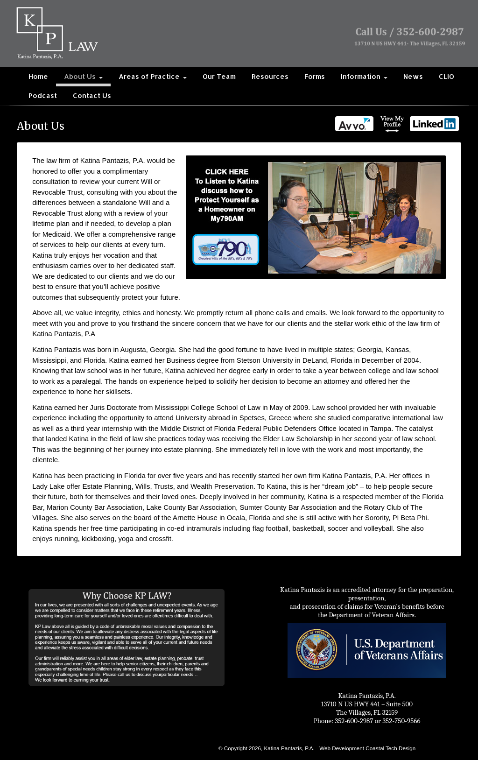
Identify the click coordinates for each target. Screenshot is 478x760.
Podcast (42, 95)
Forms (314, 76)
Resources (270, 76)
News (413, 76)
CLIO (446, 76)
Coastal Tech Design (390, 748)
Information (364, 76)
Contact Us (92, 95)
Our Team (219, 76)
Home (38, 76)
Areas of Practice (153, 76)
